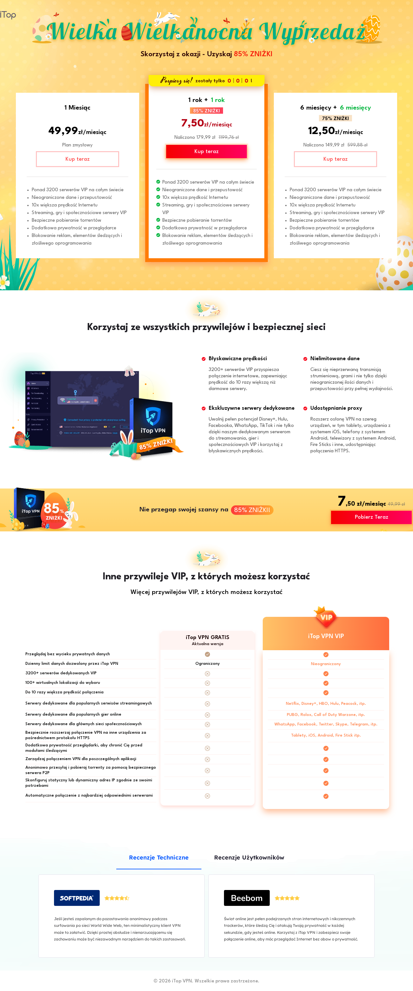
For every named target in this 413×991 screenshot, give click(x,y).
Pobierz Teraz (371, 517)
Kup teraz (77, 159)
